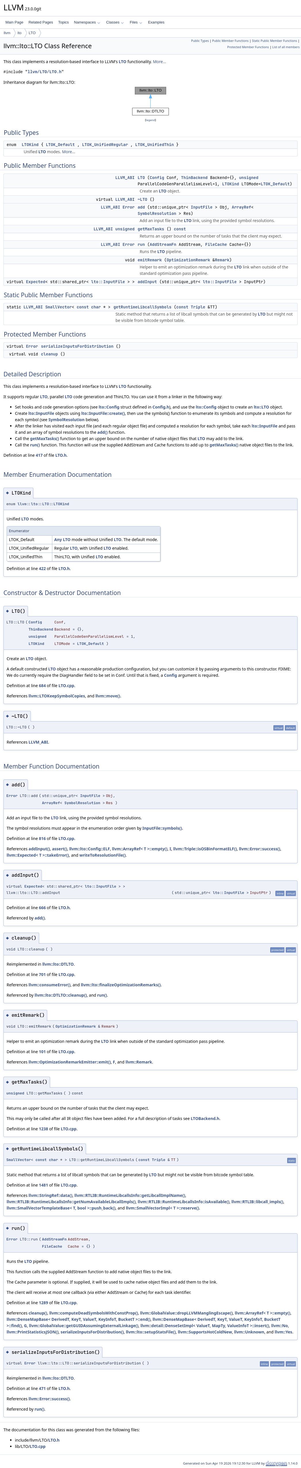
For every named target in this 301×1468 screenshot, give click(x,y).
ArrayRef (241, 207)
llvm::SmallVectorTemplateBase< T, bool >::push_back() (61, 1208)
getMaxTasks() (44, 438)
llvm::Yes (283, 1332)
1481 (43, 1185)
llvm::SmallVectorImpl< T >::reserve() (162, 1208)
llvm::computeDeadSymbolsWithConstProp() (93, 1313)
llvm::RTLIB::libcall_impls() (257, 1201)
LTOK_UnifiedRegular (105, 144)
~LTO (142, 199)
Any (58, 539)
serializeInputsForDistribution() (92, 1332)
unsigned (248, 177)
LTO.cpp (66, 685)
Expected (35, 281)
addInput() (39, 848)
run (141, 244)
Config (157, 177)
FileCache (216, 244)
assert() (59, 848)
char (96, 307)
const (180, 229)
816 (42, 838)
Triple (198, 307)
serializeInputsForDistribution (77, 346)
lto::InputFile (108, 281)
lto (20, 33)
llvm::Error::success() (259, 848)
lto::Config (109, 407)
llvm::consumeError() (49, 984)
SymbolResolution (157, 213)
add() (102, 432)
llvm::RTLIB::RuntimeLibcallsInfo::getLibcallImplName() (129, 1195)
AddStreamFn (163, 244)
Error (128, 207)
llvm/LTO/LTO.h (45, 72)
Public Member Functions (230, 41)
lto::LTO (261, 407)
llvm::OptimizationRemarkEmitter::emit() (69, 1062)
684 (42, 685)
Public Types (200, 41)
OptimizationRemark (188, 260)
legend (150, 120)
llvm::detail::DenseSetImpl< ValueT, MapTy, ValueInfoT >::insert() (205, 1325)
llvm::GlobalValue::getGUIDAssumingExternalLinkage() (83, 1325)
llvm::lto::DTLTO (58, 964)
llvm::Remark (138, 1062)
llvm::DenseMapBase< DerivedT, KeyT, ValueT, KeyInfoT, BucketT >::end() (78, 1319)
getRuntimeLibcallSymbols (143, 307)
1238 (43, 1128)
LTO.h (60, 455)
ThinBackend (194, 177)
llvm (7, 33)
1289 (43, 1302)
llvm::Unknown (249, 1332)
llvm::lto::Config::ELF (89, 848)
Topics (63, 22)
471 (42, 1388)
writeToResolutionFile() (102, 855)
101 (42, 1051)
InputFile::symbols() (162, 828)
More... (159, 61)
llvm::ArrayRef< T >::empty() (140, 848)
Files (136, 22)
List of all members (286, 47)
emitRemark (150, 260)
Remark (222, 260)
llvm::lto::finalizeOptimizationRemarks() (121, 984)
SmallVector (58, 307)
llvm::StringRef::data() (50, 1195)
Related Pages (40, 22)
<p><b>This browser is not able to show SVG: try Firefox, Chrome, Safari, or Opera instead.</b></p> (150, 101)
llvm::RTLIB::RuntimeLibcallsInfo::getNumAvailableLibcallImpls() (71, 1201)
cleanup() (37, 1313)
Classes (115, 22)
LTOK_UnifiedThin (154, 144)
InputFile (201, 207)
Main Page (14, 22)
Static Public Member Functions (274, 41)
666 (42, 907)
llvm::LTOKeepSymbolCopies (56, 696)
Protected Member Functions (248, 47)
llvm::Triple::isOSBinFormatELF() (205, 848)
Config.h (160, 407)
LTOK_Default (60, 144)
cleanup (49, 354)
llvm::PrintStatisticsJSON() (32, 1332)
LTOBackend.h (205, 1118)
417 (39, 455)
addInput (147, 281)
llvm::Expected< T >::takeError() (38, 855)
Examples (156, 22)
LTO (32, 33)
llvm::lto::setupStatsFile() (151, 1332)
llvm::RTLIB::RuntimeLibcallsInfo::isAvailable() (183, 1201)
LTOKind (30, 144)
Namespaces (87, 22)
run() (35, 445)
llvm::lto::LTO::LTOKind (43, 503)
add (141, 207)
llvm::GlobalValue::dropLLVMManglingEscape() (186, 1313)
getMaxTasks (151, 229)
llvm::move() (107, 696)
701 (42, 974)
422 (42, 568)
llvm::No (279, 1325)
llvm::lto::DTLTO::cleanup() (60, 995)
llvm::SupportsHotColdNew (205, 1332)
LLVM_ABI (125, 177)
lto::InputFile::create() (103, 413)
